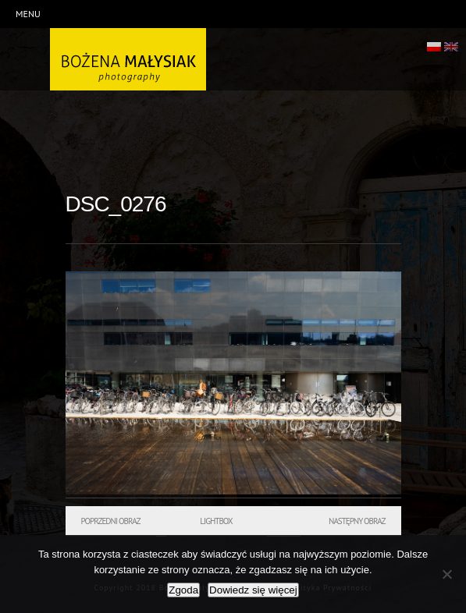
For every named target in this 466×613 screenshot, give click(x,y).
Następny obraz (357, 521)
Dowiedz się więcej (253, 590)
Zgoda (183, 590)
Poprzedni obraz (111, 521)
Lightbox (216, 521)
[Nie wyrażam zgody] (446, 574)
